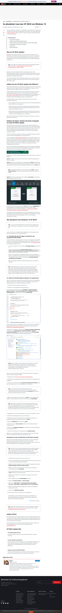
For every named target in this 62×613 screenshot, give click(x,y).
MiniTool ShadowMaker (19, 595)
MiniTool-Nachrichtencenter (42, 594)
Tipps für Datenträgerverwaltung (31, 593)
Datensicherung (8, 21)
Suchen (57, 4)
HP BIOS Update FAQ (14, 47)
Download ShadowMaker (31, 12)
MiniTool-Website (11, 32)
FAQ (50, 594)
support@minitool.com (11, 525)
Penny (6, 27)
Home (4, 21)
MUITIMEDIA (25, 4)
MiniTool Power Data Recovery (20, 594)
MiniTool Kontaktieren (53, 593)
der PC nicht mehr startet (13, 95)
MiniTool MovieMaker (19, 599)
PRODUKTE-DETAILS (17, 4)
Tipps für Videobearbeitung (30, 599)
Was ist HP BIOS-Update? (14, 39)
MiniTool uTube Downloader (19, 600)
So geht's (53, 1)
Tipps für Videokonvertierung (31, 601)
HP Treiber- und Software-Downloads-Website (24, 376)
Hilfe (50, 595)
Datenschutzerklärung (28, 608)
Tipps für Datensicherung (30, 595)
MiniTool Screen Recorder (19, 602)
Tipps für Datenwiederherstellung (31, 594)
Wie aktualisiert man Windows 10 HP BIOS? (18, 44)
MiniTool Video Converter (19, 601)
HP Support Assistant (36, 242)
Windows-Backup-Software (21, 137)
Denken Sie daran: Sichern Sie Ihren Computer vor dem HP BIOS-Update (23, 42)
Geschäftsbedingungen (34, 608)
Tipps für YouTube (29, 600)
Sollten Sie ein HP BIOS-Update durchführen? (18, 41)
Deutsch (37, 27)
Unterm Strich (12, 45)
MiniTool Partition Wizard (19, 593)
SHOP (10, 4)
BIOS (8, 54)
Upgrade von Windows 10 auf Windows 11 (44, 593)
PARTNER (39, 4)
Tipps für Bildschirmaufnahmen (31, 602)
